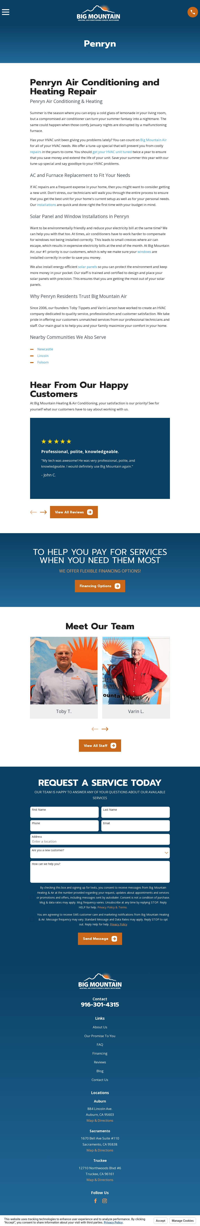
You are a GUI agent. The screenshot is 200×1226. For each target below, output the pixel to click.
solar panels (87, 266)
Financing (99, 1053)
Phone (36, 823)
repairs (35, 152)
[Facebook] (95, 1201)
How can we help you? (46, 864)
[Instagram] (104, 1201)
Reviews (100, 1062)
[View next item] (43, 512)
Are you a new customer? (48, 850)
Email (106, 823)
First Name (39, 809)
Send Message (100, 939)
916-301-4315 (100, 1004)
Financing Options (100, 586)
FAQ (100, 1044)
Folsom (43, 362)
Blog (100, 1071)
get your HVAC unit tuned (112, 152)
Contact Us (100, 1079)
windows (144, 251)
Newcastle (45, 349)
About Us (100, 1027)
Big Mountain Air (153, 140)
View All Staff (100, 745)
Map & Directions (100, 1120)
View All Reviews (74, 512)
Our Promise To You (99, 1036)
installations (46, 204)
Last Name (110, 809)
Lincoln (42, 355)
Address (37, 836)
